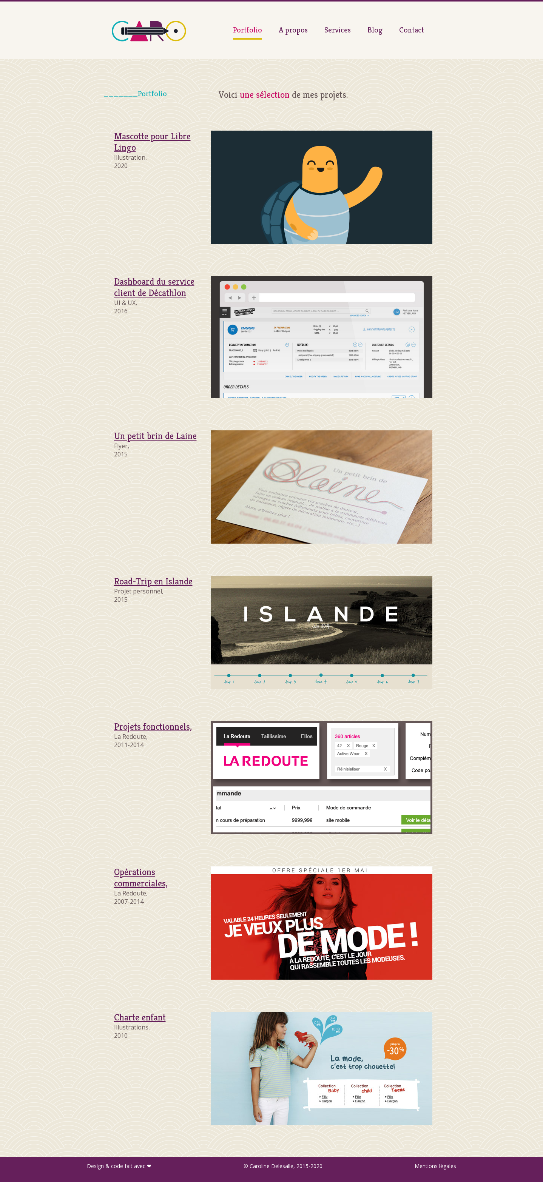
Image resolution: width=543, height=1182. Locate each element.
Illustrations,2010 (140, 1027)
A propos (293, 30)
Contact (411, 30)
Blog (375, 30)
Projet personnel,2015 (153, 591)
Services (337, 30)
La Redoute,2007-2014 (141, 887)
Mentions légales (435, 1166)
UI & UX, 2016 (154, 296)
